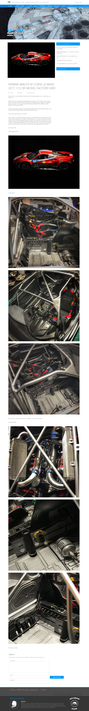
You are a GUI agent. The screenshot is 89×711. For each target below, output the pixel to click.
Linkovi (63, 6)
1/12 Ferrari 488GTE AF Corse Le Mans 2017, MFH (67, 63)
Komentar (12, 660)
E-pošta (12, 680)
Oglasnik (49, 6)
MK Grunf (29, 6)
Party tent (42, 6)
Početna (10, 6)
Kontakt (76, 2)
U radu (22, 6)
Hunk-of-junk (15, 33)
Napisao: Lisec (12, 35)
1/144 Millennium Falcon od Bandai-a (64, 60)
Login (80, 2)
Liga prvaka (56, 6)
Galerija (16, 6)
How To (36, 6)
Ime (11, 675)
